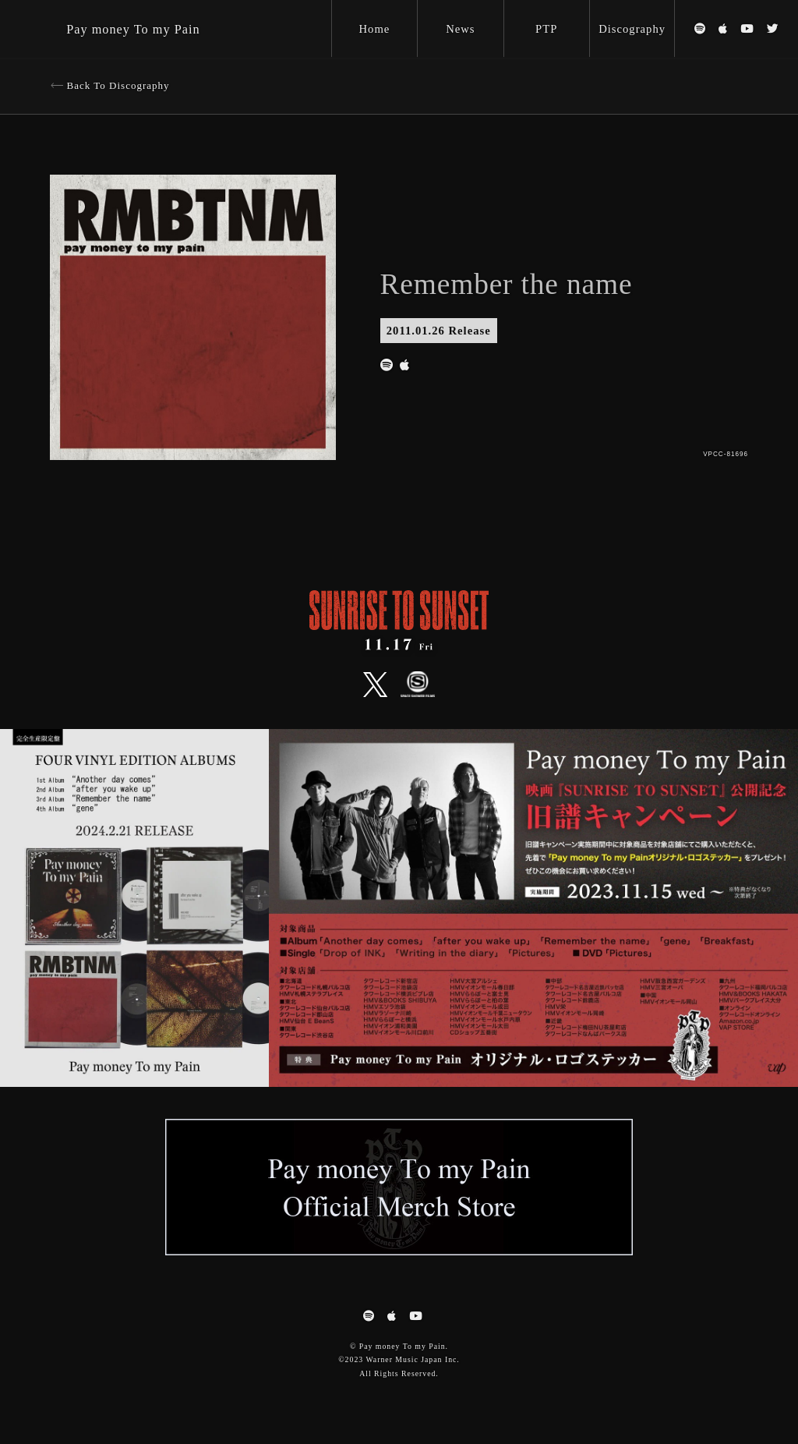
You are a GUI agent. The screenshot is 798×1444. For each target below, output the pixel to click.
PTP (546, 29)
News (460, 29)
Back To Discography (118, 85)
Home (374, 29)
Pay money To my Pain (133, 29)
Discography (632, 29)
